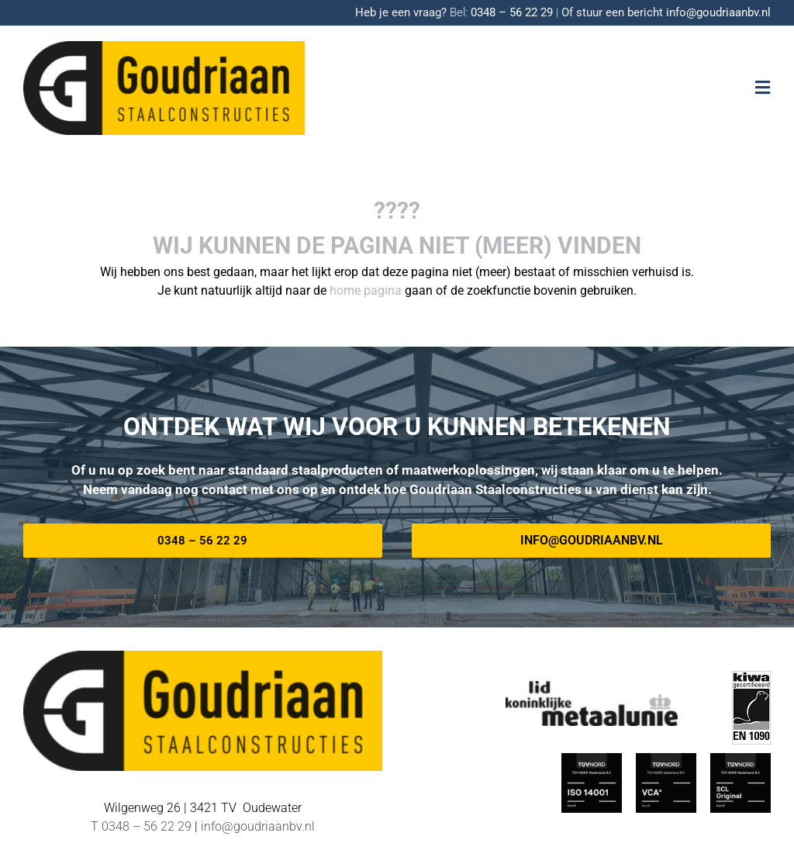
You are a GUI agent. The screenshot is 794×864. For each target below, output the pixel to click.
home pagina (366, 290)
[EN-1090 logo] (751, 676)
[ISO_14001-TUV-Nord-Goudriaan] (591, 759)
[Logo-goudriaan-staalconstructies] (164, 47)
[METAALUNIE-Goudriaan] (592, 686)
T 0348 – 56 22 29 (141, 826)
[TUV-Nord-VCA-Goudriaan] (666, 759)
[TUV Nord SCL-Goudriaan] (740, 759)
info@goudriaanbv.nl (718, 12)
